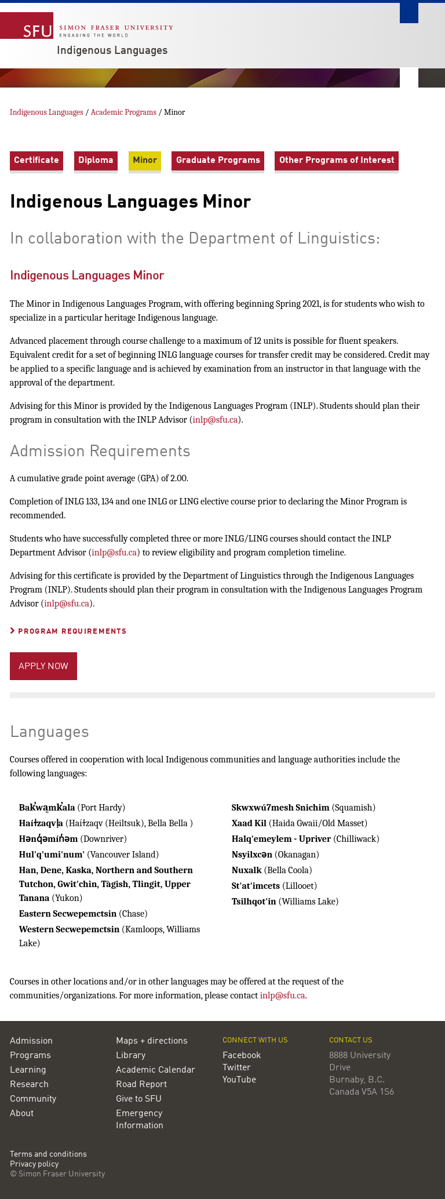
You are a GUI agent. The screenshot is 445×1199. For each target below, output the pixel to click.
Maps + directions (152, 1041)
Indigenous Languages (112, 51)
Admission (31, 1041)
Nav (409, 77)
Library (130, 1055)
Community (33, 1099)
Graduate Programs (218, 160)
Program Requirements (68, 631)
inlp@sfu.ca (215, 420)
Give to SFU (139, 1099)
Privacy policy (34, 1164)
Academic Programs (124, 112)
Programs (30, 1055)
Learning (28, 1070)
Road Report (141, 1084)
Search (409, 13)
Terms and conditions (48, 1154)
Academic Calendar (155, 1070)
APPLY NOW (43, 666)
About (22, 1113)
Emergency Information (139, 1120)
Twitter (236, 1068)
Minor (145, 160)
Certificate (36, 160)
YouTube (239, 1080)
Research (29, 1084)
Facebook (241, 1055)
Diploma (96, 160)
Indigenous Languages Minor (87, 276)
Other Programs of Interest (337, 160)
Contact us (351, 1040)
